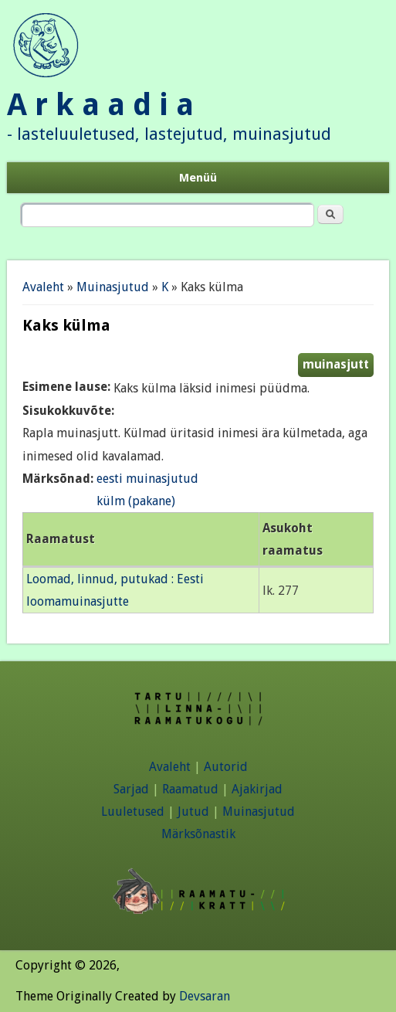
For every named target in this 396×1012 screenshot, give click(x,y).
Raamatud (190, 789)
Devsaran (204, 996)
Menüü (198, 178)
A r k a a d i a (100, 105)
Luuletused (132, 811)
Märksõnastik (198, 834)
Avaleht (43, 287)
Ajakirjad (257, 789)
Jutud (193, 811)
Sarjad (131, 789)
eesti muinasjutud (147, 478)
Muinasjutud (112, 287)
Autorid (226, 766)
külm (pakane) (135, 501)
